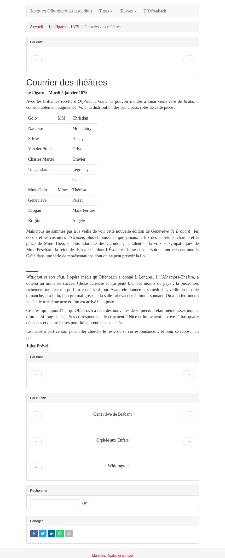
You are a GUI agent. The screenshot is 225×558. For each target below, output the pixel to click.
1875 (74, 26)
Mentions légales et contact (112, 556)
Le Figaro (57, 26)
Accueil (36, 26)
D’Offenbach (155, 11)
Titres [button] (105, 11)
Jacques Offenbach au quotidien (61, 11)
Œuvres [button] (128, 11)
